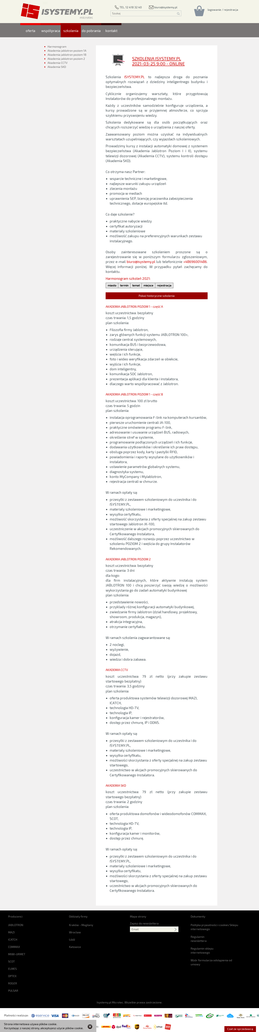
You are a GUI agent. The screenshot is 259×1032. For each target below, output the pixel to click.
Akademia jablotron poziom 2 (66, 58)
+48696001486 (195, 262)
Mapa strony (138, 916)
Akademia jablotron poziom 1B (67, 54)
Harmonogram (57, 46)
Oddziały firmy (78, 916)
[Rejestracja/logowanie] (223, 9)
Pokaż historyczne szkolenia (157, 295)
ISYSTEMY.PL (134, 77)
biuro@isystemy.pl (141, 262)
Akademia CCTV (58, 62)
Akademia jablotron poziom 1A (67, 50)
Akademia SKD (57, 68)
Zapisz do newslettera (144, 923)
